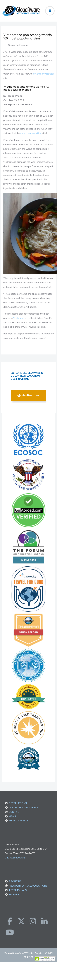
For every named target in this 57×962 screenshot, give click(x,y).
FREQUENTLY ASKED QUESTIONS (28, 885)
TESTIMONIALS (18, 890)
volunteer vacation (43, 73)
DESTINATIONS (28, 395)
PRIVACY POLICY (18, 820)
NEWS (12, 816)
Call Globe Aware (15, 857)
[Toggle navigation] (50, 10)
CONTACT (15, 812)
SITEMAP (14, 894)
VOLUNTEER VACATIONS (23, 807)
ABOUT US (15, 881)
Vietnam (18, 318)
